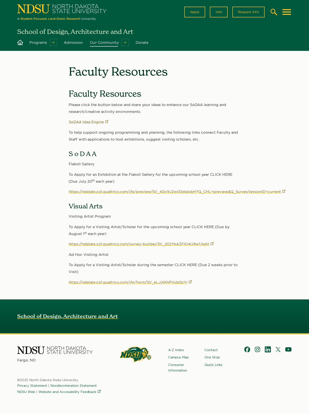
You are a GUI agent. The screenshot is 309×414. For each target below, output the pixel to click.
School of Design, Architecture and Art (67, 316)
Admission (73, 42)
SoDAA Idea (89, 122)
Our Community (104, 42)
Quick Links (213, 365)
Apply (195, 12)
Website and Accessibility (69, 392)
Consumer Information (177, 367)
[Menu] (53, 42)
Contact (211, 350)
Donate (142, 42)
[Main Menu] (287, 12)
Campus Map (178, 357)
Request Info (248, 12)
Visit (218, 12)
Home (20, 42)
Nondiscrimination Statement (73, 386)
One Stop (212, 357)
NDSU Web (26, 392)
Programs (38, 42)
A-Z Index (176, 350)
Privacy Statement (32, 386)
